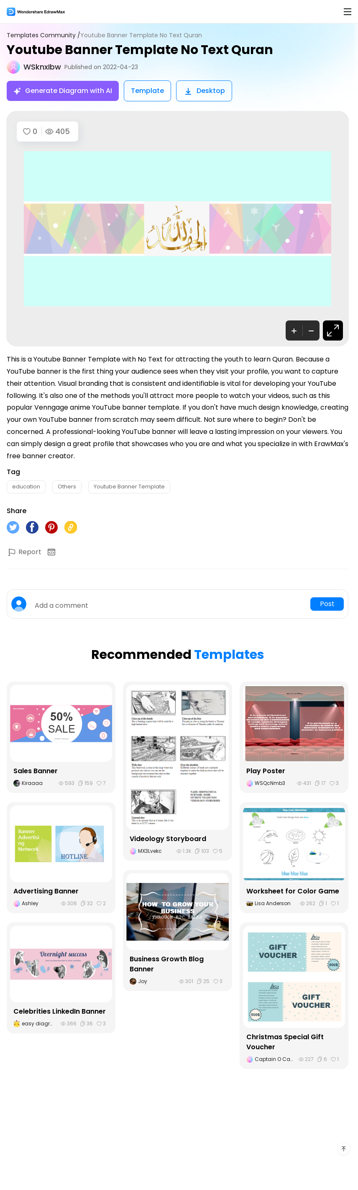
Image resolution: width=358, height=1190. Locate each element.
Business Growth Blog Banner (167, 964)
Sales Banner (35, 771)
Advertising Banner (46, 891)
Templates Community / (43, 35)
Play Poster (265, 771)
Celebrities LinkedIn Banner (59, 1011)
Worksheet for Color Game (292, 891)
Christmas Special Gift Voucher (285, 1042)
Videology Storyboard (168, 839)
